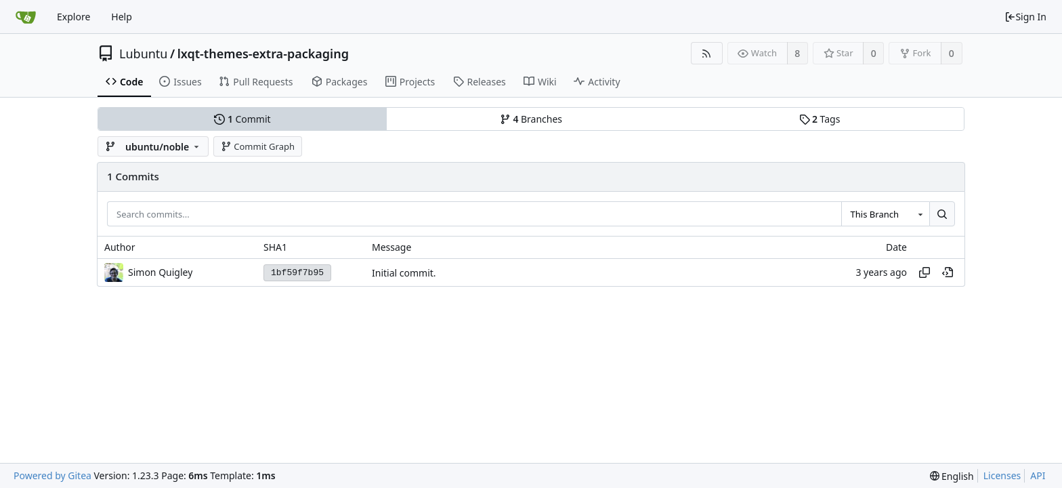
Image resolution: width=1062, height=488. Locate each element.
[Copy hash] (924, 272)
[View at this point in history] (947, 272)
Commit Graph (258, 146)
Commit (242, 119)
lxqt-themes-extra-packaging (263, 53)
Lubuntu (143, 53)
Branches (531, 119)
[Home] (26, 17)
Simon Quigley (160, 272)
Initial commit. (404, 272)
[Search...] (942, 214)
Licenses (1002, 475)
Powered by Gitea (52, 475)
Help (121, 16)
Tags (820, 119)
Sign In (1025, 16)
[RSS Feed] (707, 53)
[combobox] (885, 214)
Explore (73, 16)
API (1037, 475)
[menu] (952, 476)
